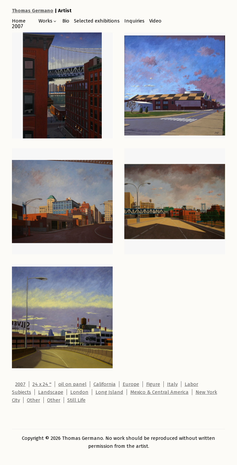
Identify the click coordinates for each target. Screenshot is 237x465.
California (104, 384)
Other (33, 400)
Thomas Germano (32, 11)
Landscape (50, 392)
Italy (172, 384)
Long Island (109, 392)
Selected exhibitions (97, 21)
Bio (65, 21)
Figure (153, 384)
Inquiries (134, 21)
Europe (131, 384)
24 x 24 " (41, 384)
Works (45, 21)
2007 (20, 384)
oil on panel (72, 384)
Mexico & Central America (159, 392)
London (79, 392)
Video (155, 21)
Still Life (76, 400)
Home (19, 21)
